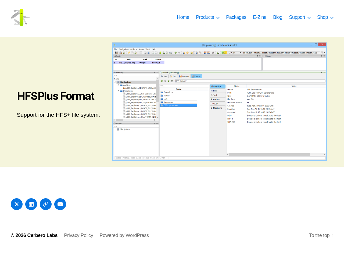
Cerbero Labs (42, 239)
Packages (236, 19)
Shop (322, 19)
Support (297, 19)
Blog (277, 19)
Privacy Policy (78, 239)
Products (205, 19)
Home (183, 19)
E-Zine (259, 19)
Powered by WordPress (124, 239)
